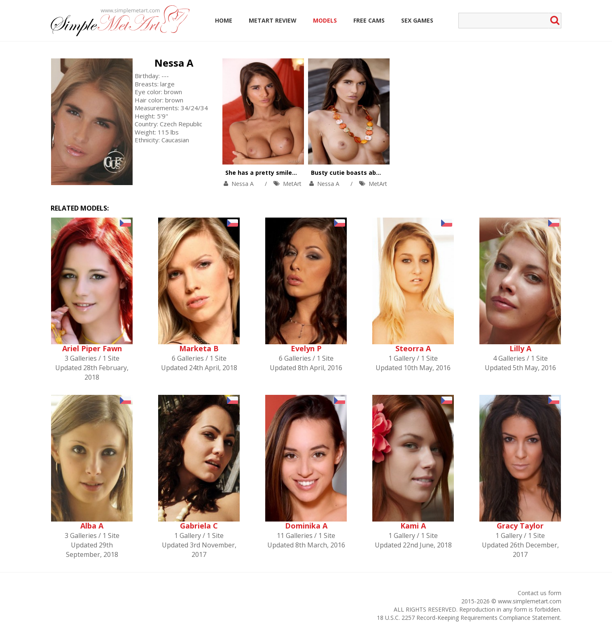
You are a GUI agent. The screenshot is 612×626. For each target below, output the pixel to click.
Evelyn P (306, 348)
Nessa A (174, 63)
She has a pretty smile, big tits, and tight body (294, 172)
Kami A (413, 526)
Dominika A (306, 526)
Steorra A (413, 348)
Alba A (91, 526)
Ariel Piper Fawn (92, 348)
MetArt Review (273, 20)
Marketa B (199, 348)
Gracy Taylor (520, 526)
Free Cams (369, 20)
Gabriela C (199, 526)
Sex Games (417, 20)
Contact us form (539, 593)
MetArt (292, 184)
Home (223, 20)
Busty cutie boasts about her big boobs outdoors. (385, 172)
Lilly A (520, 348)
